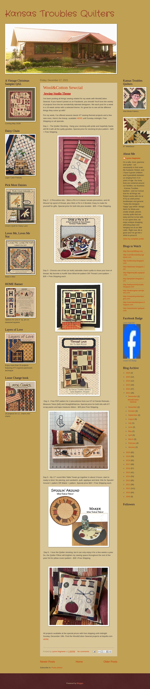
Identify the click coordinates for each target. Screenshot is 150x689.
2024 (128, 381)
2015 (128, 472)
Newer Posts (47, 661)
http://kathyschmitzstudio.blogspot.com (133, 285)
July (130, 423)
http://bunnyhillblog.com (133, 251)
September (133, 415)
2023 (128, 385)
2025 (128, 377)
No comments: (83, 651)
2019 (128, 456)
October (131, 411)
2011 (128, 488)
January (131, 447)
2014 (128, 476)
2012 (128, 484)
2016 (128, 468)
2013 (128, 480)
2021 (128, 393)
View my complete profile (133, 239)
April (130, 435)
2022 (128, 389)
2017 (128, 464)
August (131, 419)
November (132, 407)
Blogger (80, 683)
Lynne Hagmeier (133, 158)
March (131, 439)
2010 (128, 492)
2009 (128, 496)
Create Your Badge (130, 361)
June (130, 427)
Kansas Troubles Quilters (59, 14)
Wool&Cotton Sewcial (63, 87)
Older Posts (110, 661)
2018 (128, 460)
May (130, 431)
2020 (128, 452)
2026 (128, 373)
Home (79, 661)
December (132, 396)
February (132, 443)
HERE (79, 118)
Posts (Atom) (57, 667)
